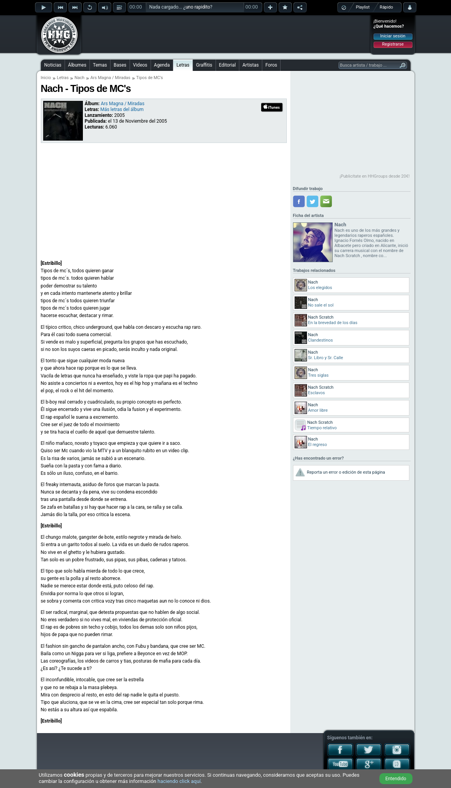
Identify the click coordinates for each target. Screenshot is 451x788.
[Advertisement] (226, 33)
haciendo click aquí (179, 781)
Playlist (363, 7)
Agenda (162, 65)
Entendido (395, 778)
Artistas (250, 65)
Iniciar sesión (392, 36)
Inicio (46, 77)
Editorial (227, 65)
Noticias (52, 65)
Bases (120, 65)
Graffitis (204, 65)
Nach (79, 77)
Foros (271, 65)
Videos (140, 65)
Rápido (386, 7)
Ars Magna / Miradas (110, 77)
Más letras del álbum (122, 109)
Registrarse (393, 44)
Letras (182, 65)
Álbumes (77, 65)
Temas (100, 65)
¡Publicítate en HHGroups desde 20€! (375, 176)
